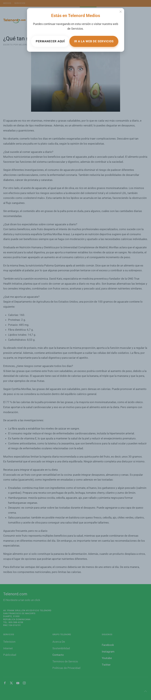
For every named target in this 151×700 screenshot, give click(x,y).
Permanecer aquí (50, 41)
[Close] (121, 12)
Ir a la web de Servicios (94, 41)
